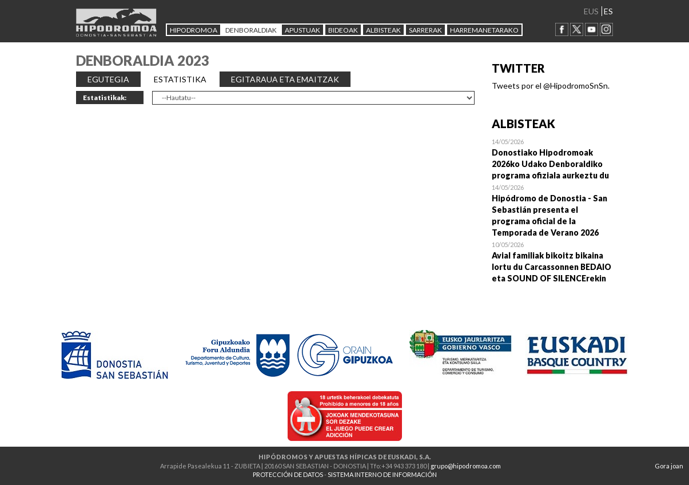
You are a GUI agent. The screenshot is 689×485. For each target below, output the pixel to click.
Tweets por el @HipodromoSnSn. (551, 85)
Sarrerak (425, 30)
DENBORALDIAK (251, 30)
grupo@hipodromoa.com (466, 466)
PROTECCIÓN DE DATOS (288, 474)
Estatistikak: (104, 97)
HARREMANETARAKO (484, 30)
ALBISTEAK (383, 30)
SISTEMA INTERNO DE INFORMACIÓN (382, 474)
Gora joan (669, 466)
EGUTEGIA (108, 79)
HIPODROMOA (193, 30)
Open (553, 158)
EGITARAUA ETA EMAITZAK (285, 79)
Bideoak (343, 30)
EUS (591, 11)
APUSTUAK (302, 30)
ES (608, 11)
